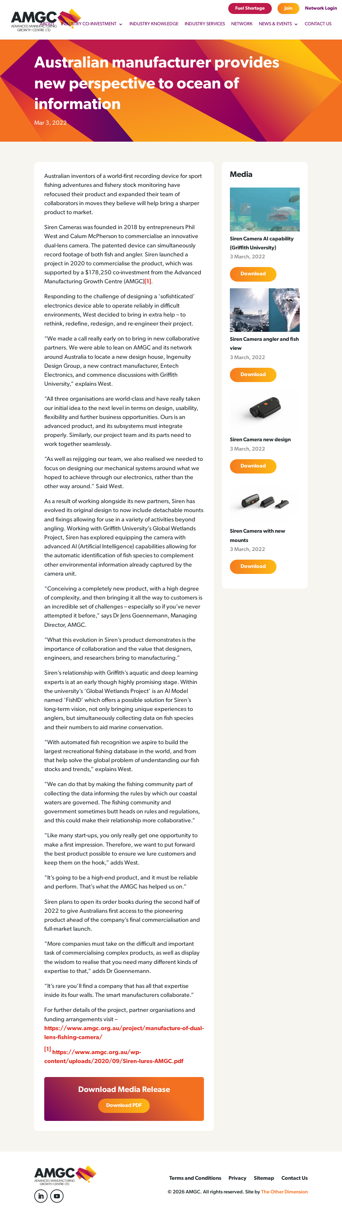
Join (288, 8)
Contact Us (318, 24)
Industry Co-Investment (88, 24)
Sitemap (264, 1178)
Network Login (321, 8)
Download (253, 274)
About (47, 24)
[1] (147, 282)
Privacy (238, 1178)
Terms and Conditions (195, 1178)
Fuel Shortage (250, 8)
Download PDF (124, 1105)
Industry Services (205, 24)
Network (242, 24)
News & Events (275, 24)
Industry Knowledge (153, 24)
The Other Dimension (284, 1192)
